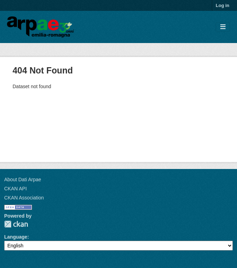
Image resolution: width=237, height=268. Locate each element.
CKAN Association (24, 197)
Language (15, 237)
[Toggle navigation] (223, 27)
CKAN (16, 224)
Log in (222, 5)
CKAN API (15, 188)
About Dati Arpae (22, 179)
